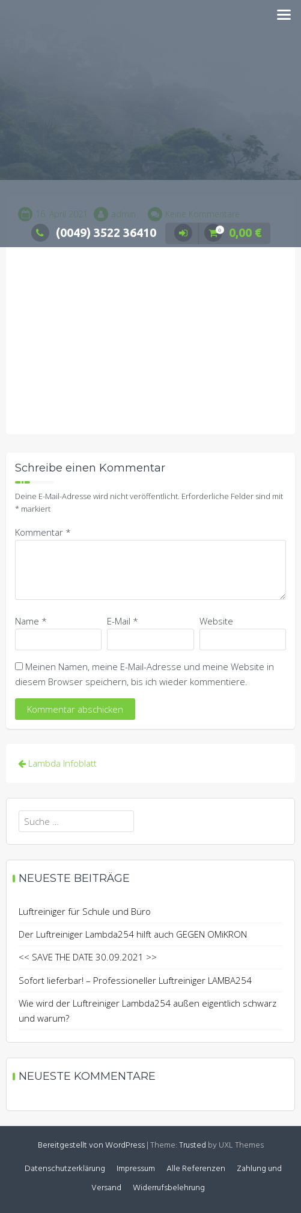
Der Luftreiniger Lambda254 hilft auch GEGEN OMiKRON (133, 934)
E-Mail (122, 621)
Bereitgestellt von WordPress (91, 1145)
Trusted (192, 1145)
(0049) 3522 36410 (93, 232)
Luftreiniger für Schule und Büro (85, 911)
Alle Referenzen (195, 1169)
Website (216, 621)
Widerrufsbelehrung (169, 1188)
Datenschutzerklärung (65, 1169)
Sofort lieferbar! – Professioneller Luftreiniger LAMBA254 (135, 980)
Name (31, 621)
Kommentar (43, 532)
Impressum (136, 1169)
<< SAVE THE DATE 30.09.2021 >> (88, 957)
